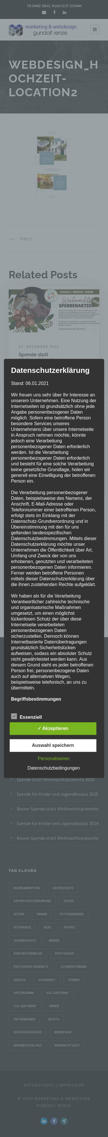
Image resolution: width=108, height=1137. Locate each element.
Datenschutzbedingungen (53, 768)
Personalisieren (53, 758)
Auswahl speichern (53, 745)
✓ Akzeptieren (53, 728)
